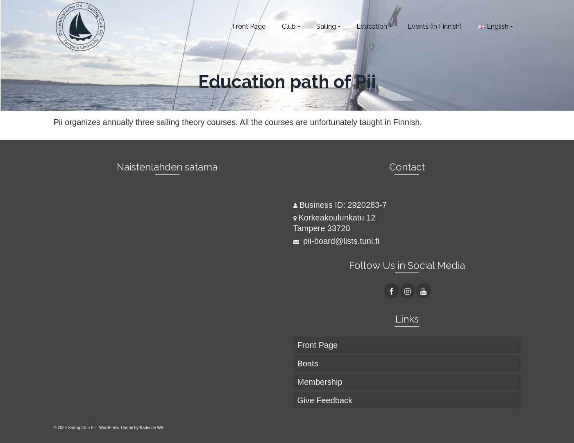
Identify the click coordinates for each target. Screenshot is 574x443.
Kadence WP (151, 427)
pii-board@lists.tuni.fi (336, 240)
